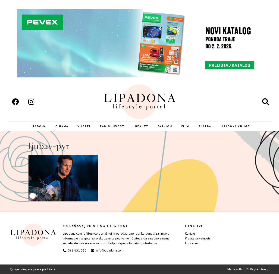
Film (185, 126)
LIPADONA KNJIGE (235, 126)
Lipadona (38, 126)
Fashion (164, 126)
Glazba (204, 126)
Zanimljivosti (113, 126)
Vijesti (84, 126)
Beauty (141, 126)
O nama (61, 126)
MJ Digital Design (257, 269)
